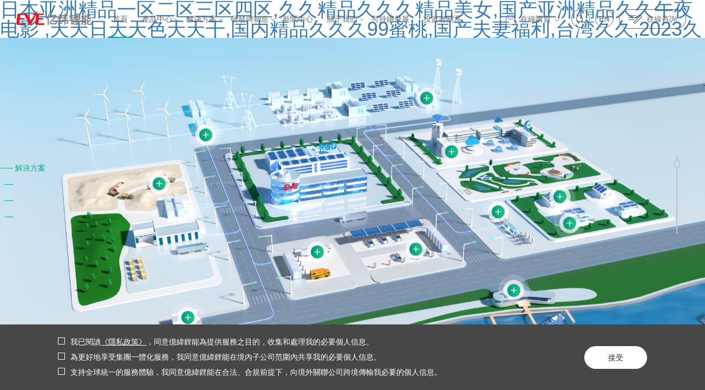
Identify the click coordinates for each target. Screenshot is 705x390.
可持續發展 (390, 19)
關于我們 (342, 19)
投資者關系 (442, 19)
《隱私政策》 (123, 342)
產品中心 (157, 19)
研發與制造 (250, 19)
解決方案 (201, 19)
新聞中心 (298, 19)
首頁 (120, 19)
